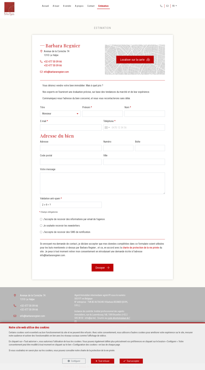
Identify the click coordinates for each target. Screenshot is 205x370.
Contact (90, 6)
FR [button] (173, 6)
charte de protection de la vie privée (141, 247)
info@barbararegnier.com (56, 71)
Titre (42, 107)
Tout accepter (133, 361)
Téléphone (109, 121)
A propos (79, 6)
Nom (127, 107)
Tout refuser (103, 361)
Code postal (46, 155)
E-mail (44, 121)
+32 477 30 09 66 (53, 61)
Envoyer (102, 267)
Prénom (87, 107)
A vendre (67, 6)
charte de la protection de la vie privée (97, 350)
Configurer (75, 361)
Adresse (44, 141)
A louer (56, 6)
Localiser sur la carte (135, 59)
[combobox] (107, 127)
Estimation (103, 6)
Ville (105, 155)
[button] (60, 114)
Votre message (47, 169)
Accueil (45, 6)
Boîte (137, 141)
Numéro (107, 141)
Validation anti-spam (51, 198)
